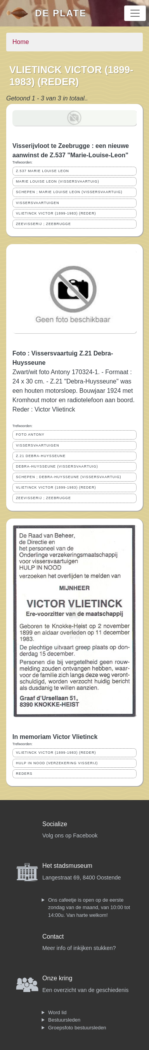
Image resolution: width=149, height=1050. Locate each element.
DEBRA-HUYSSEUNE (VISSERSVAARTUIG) (57, 466)
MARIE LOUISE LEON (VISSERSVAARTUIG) (57, 181)
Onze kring (57, 978)
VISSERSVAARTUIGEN (37, 203)
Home (20, 42)
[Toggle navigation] (135, 13)
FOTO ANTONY (30, 434)
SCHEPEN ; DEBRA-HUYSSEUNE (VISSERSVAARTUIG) (68, 477)
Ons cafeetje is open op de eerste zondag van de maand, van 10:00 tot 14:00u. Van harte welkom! (89, 907)
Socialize (54, 824)
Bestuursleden (64, 1020)
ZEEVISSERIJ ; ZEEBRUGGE (43, 224)
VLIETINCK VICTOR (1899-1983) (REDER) (56, 213)
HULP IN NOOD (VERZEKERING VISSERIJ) (57, 763)
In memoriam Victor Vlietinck (54, 736)
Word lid (57, 1012)
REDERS (24, 774)
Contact (53, 936)
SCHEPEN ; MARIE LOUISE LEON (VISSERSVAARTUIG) (69, 192)
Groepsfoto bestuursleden (77, 1028)
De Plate (61, 13)
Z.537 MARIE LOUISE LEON (42, 171)
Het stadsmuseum (67, 865)
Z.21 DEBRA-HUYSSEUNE (41, 456)
